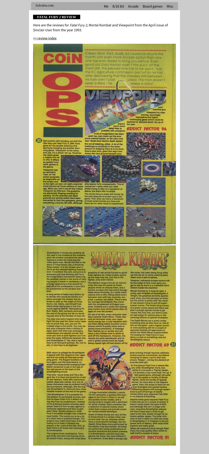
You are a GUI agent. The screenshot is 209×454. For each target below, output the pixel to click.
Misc (170, 6)
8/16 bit (118, 6)
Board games (152, 6)
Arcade (133, 6)
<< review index (45, 38)
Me (106, 6)
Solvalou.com (45, 5)
